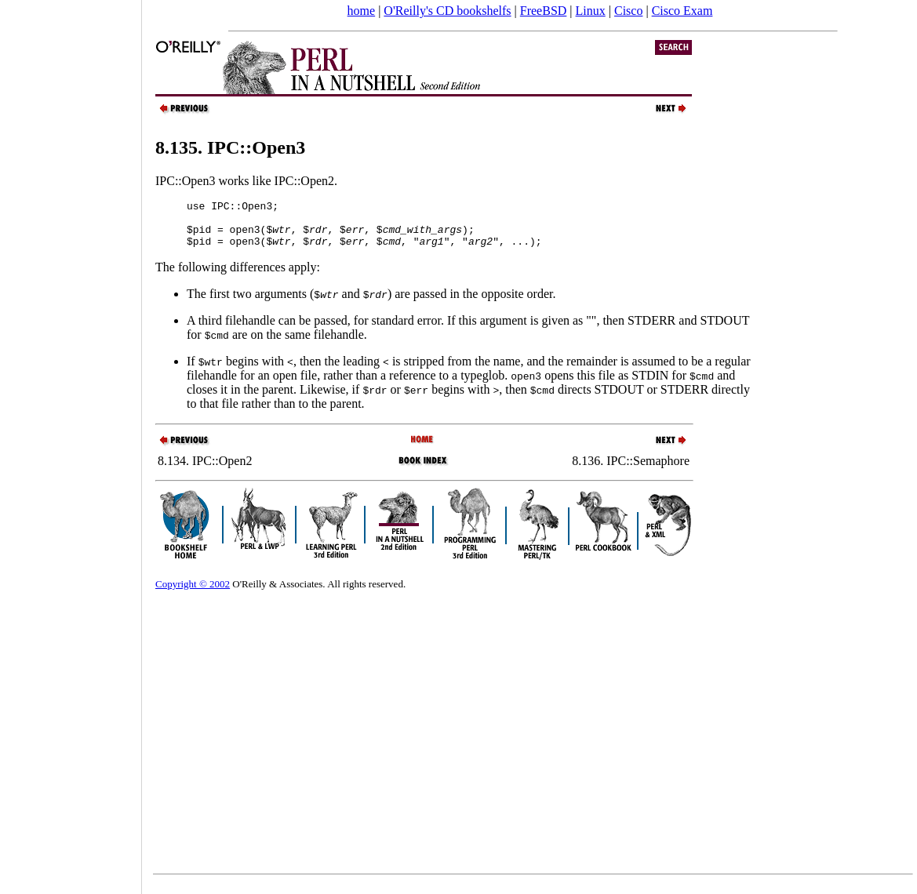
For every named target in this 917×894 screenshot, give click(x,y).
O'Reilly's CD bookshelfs (447, 10)
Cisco (628, 10)
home (362, 10)
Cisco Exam (682, 10)
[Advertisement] (70, 441)
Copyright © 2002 (192, 593)
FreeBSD (543, 10)
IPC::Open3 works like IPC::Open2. (246, 180)
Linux (591, 10)
